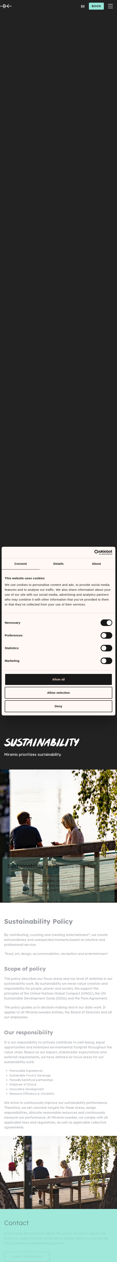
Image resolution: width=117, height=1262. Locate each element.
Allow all (58, 679)
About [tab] (96, 563)
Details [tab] (58, 563)
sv (83, 6)
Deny (58, 706)
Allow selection (58, 692)
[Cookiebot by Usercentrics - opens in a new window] (94, 552)
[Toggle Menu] (110, 6)
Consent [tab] (20, 563)
